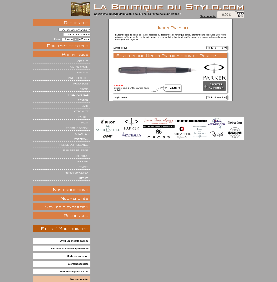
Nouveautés (74, 198)
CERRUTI (82, 61)
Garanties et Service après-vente (69, 248)
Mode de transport (77, 256)
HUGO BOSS (80, 83)
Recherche (76, 22)
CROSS (84, 89)
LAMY (85, 105)
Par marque (75, 54)
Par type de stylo (67, 45)
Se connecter (208, 16)
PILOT (84, 122)
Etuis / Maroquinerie (64, 228)
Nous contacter (79, 279)
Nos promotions (70, 189)
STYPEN (83, 167)
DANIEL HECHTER (77, 78)
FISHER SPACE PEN (76, 172)
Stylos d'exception (66, 206)
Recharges (76, 215)
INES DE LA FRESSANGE (73, 144)
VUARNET (82, 161)
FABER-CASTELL (78, 94)
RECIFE (84, 178)
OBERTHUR (81, 156)
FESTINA (83, 100)
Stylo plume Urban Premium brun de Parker (166, 55)
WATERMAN (81, 139)
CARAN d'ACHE (79, 66)
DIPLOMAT (82, 72)
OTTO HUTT (81, 111)
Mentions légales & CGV (74, 271)
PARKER (83, 117)
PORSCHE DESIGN (77, 128)
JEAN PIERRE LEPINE (75, 150)
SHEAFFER (81, 133)
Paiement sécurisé (77, 263)
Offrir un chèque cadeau (74, 240)
